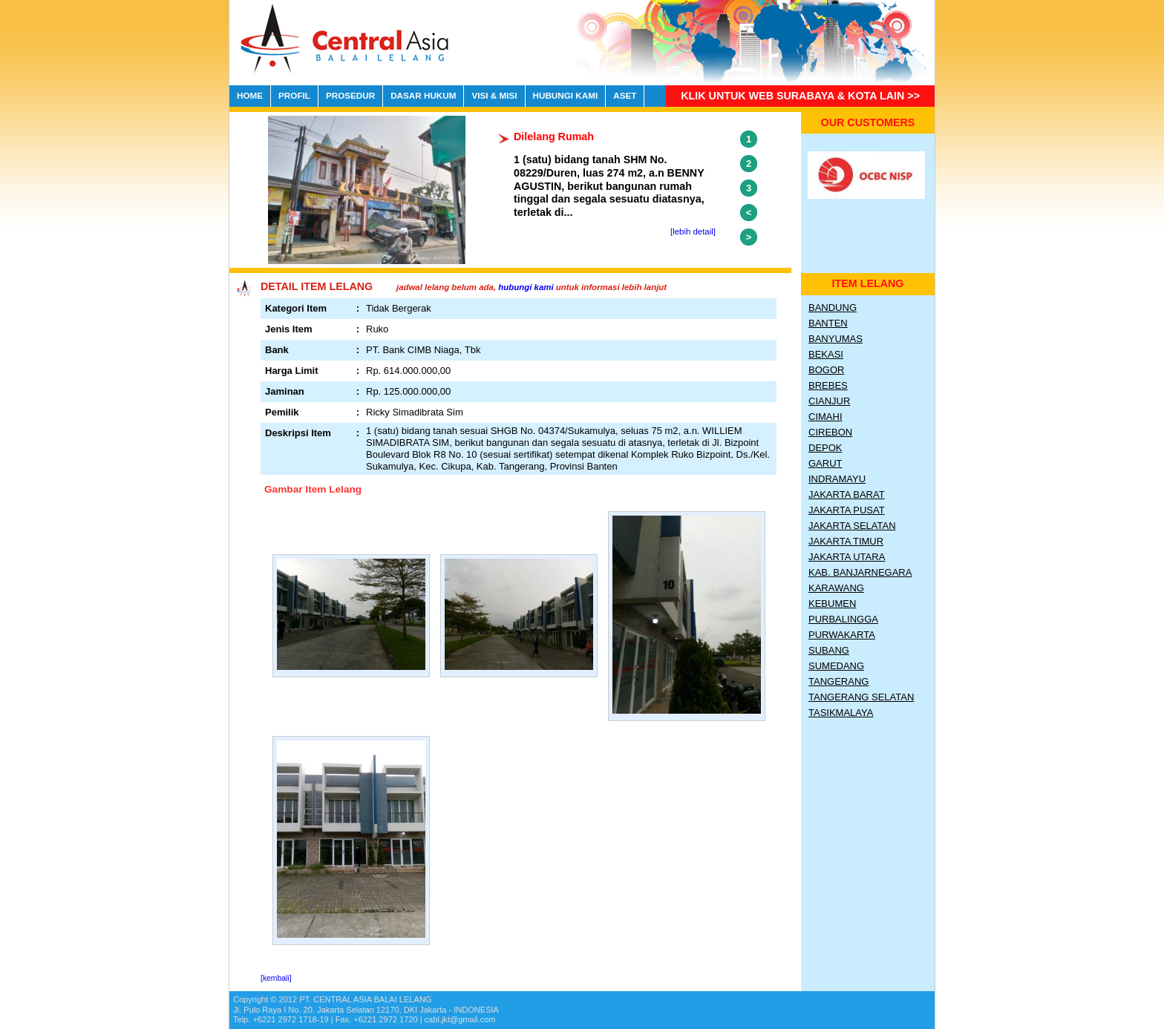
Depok (825, 447)
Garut (825, 463)
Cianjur (829, 401)
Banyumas (835, 338)
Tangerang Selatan (861, 697)
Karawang (836, 588)
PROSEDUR (350, 95)
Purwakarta (841, 634)
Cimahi (825, 416)
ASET (624, 95)
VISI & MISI (494, 95)
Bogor (826, 369)
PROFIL (294, 95)
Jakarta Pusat (846, 510)
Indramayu (837, 478)
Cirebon (830, 432)
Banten (828, 323)
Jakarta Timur (845, 541)
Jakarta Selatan (852, 525)
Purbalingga (843, 619)
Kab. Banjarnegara (860, 572)
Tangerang (838, 681)
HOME (250, 95)
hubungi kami (525, 287)
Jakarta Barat (846, 494)
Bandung (832, 307)
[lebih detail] (693, 231)
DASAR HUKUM (423, 95)
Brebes (828, 385)
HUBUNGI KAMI (565, 95)
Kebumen (832, 603)
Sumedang (836, 665)
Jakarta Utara (846, 556)
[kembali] (276, 978)
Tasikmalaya (840, 712)
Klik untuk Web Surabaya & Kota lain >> (800, 96)
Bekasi (825, 354)
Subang (828, 650)
